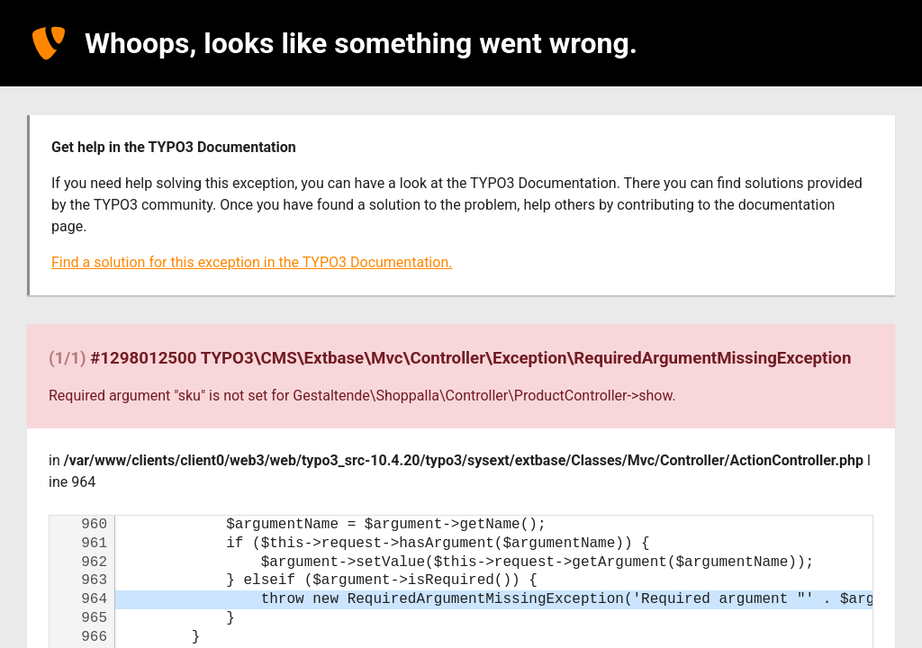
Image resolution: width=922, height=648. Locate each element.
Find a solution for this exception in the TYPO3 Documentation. (251, 262)
